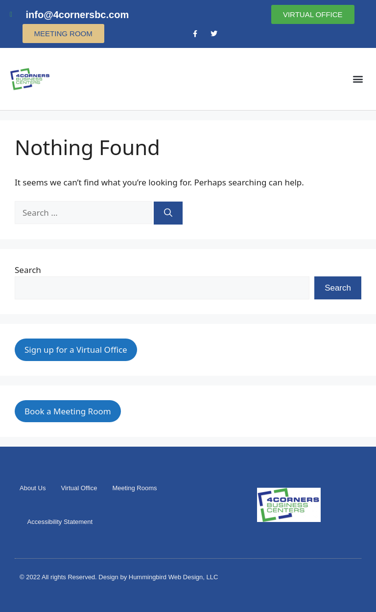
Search (28, 269)
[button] (358, 79)
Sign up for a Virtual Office (75, 349)
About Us (33, 488)
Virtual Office (79, 488)
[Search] (168, 213)
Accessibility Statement (60, 521)
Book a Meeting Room (67, 411)
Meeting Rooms (134, 488)
